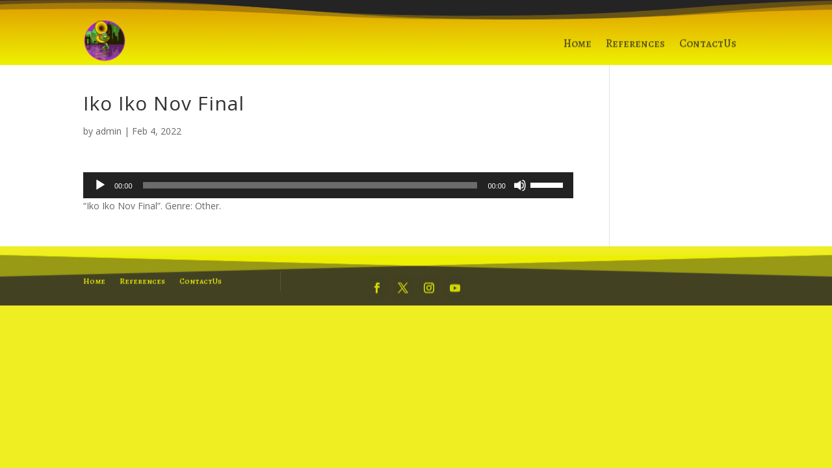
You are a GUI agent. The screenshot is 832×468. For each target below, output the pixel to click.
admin (109, 131)
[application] (328, 185)
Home (578, 47)
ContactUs (707, 47)
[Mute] (520, 185)
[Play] (100, 185)
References (635, 47)
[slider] (310, 185)
